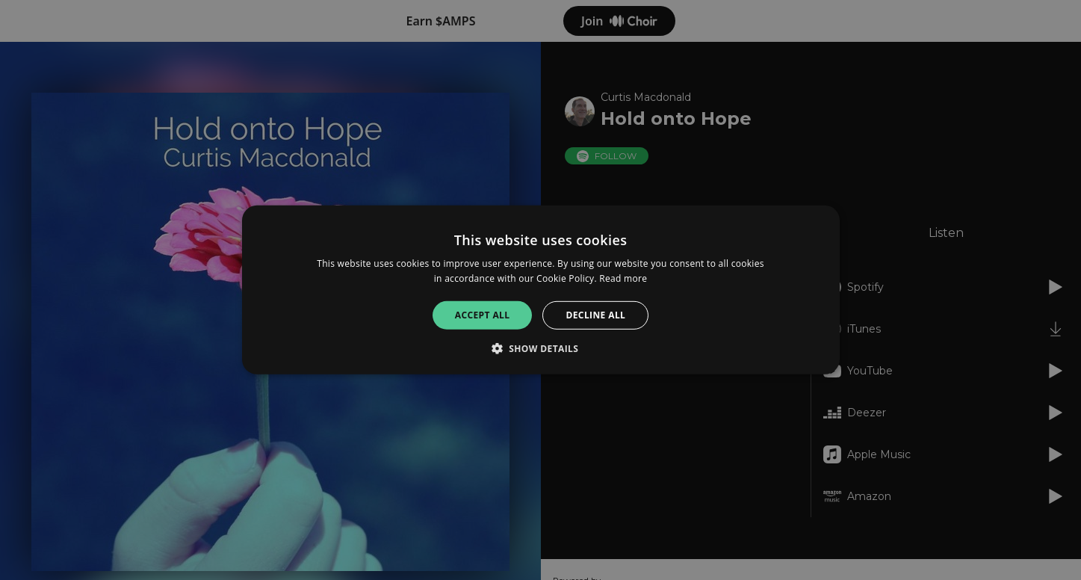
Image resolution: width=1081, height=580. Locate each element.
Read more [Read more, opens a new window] (623, 278)
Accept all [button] (482, 315)
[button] (541, 348)
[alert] (540, 290)
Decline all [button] (595, 315)
